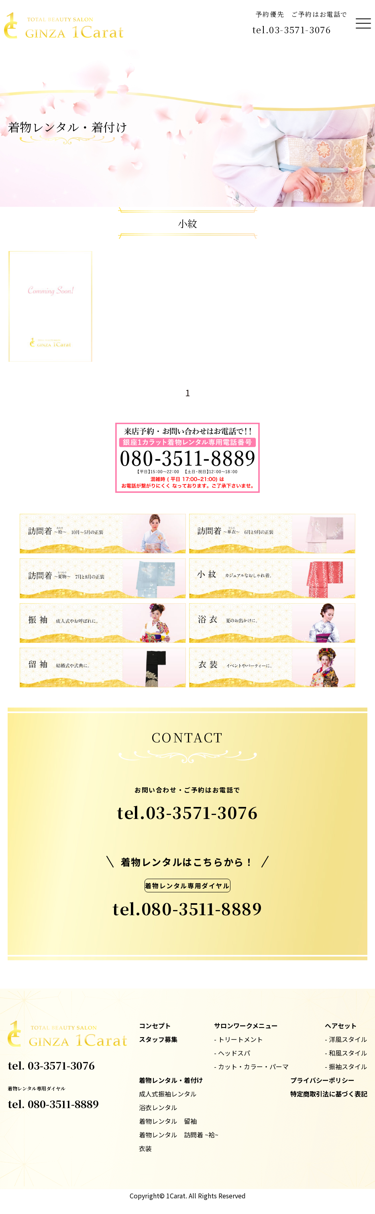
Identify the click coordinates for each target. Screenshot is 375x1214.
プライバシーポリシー (322, 1080)
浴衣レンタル (158, 1107)
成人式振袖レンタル (168, 1093)
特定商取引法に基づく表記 (328, 1093)
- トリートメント (238, 1039)
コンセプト (155, 1025)
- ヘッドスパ (232, 1053)
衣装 (145, 1148)
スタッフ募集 (158, 1039)
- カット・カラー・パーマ (251, 1066)
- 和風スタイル (346, 1053)
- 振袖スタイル (346, 1066)
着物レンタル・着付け (171, 1080)
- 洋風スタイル (346, 1039)
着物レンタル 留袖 (168, 1121)
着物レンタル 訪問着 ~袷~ (178, 1134)
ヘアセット (341, 1025)
